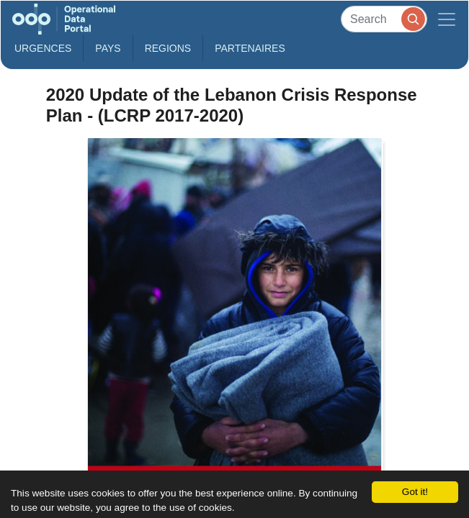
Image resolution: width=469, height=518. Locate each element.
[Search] (384, 19)
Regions (168, 48)
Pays (107, 48)
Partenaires (250, 48)
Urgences (42, 48)
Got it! (415, 491)
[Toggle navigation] (446, 19)
